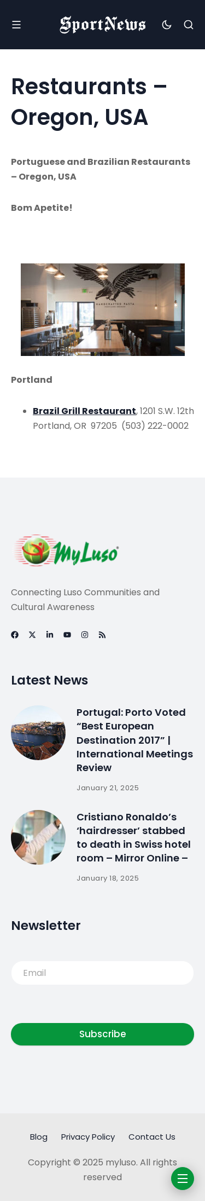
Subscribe (102, 1034)
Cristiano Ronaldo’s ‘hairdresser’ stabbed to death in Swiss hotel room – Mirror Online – (134, 837)
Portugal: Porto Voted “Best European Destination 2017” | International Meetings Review (135, 739)
